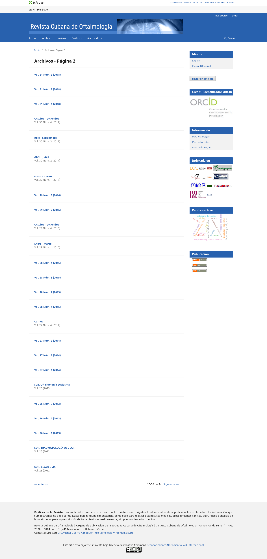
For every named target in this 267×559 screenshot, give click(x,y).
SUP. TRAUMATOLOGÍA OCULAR (54, 447)
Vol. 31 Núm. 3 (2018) (47, 74)
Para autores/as (200, 142)
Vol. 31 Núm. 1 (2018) (47, 104)
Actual (32, 38)
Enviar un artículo (202, 78)
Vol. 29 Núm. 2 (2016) (47, 210)
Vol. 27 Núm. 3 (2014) (47, 340)
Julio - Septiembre (45, 137)
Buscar (230, 38)
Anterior (43, 484)
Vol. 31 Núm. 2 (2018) (47, 89)
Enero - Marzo (43, 243)
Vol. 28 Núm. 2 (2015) (47, 292)
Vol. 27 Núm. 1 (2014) (47, 370)
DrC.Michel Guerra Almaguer (75, 532)
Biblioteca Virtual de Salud (220, 2)
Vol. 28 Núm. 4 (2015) (47, 263)
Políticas (77, 38)
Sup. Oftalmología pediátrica (52, 384)
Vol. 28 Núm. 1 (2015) (47, 307)
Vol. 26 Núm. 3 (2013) (47, 403)
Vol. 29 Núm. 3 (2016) (47, 195)
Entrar (235, 15)
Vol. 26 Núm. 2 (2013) (47, 418)
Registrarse (221, 15)
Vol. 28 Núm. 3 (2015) (47, 277)
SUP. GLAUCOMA (45, 467)
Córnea (38, 321)
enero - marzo (43, 176)
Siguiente (169, 484)
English (196, 60)
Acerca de (93, 38)
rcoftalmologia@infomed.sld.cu (113, 532)
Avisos (62, 38)
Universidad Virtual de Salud (186, 2)
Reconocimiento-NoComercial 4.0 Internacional (175, 545)
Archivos (47, 38)
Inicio (37, 50)
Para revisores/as (201, 147)
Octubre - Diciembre (46, 118)
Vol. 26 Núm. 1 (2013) (47, 433)
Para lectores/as (201, 136)
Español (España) (201, 66)
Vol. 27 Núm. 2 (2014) (47, 355)
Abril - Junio (41, 157)
